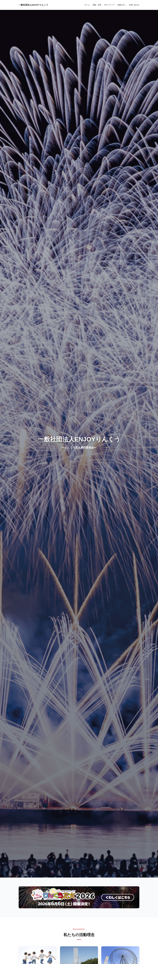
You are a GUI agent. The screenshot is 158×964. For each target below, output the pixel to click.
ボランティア (112, 5)
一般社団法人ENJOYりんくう (33, 5)
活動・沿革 (101, 5)
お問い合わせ (134, 5)
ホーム (92, 5)
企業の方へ (123, 5)
